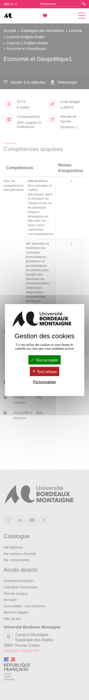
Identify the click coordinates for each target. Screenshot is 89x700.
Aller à (10, 4)
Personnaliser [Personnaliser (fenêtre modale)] (44, 382)
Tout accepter (44, 360)
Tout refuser (44, 372)
